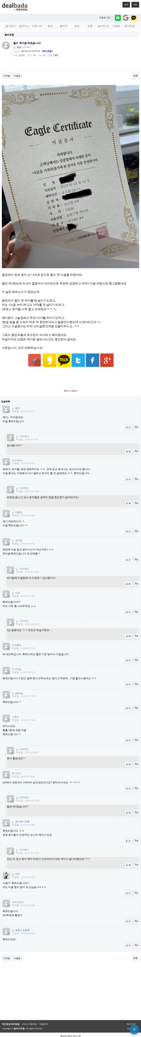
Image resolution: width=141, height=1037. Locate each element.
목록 (135, 76)
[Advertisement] (70, 369)
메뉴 (134, 4)
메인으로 (131, 1015)
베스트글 (129, 26)
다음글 (17, 76)
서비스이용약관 (29, 1015)
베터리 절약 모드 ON (70, 1027)
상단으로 (131, 1019)
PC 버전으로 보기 (70, 1033)
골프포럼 (9, 34)
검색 (125, 4)
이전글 (6, 76)
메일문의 (43, 1015)
